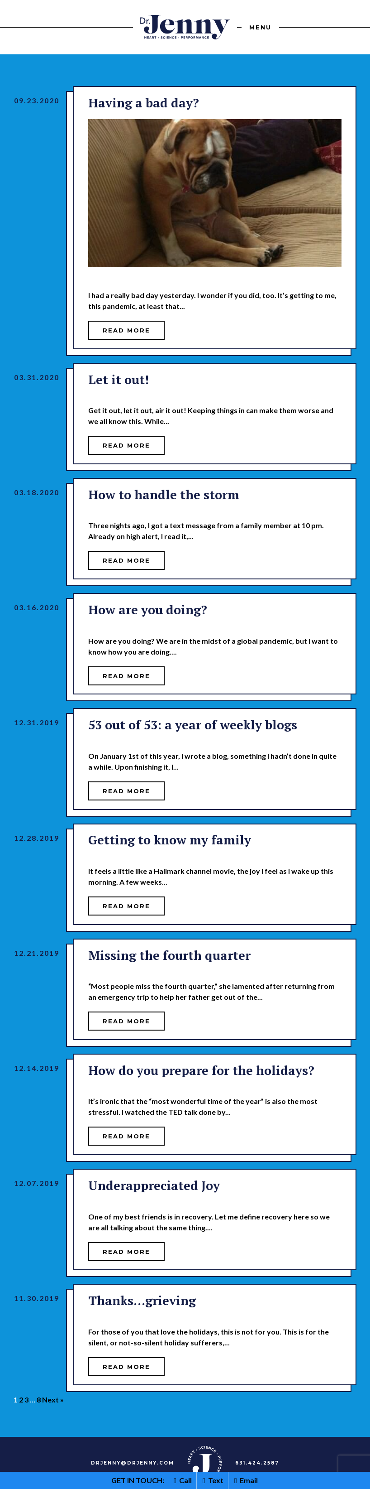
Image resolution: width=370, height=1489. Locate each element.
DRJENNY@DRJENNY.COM (132, 1463)
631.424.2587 (257, 1463)
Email (246, 1480)
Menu (260, 27)
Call (183, 1480)
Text (213, 1480)
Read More (126, 330)
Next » (53, 1399)
